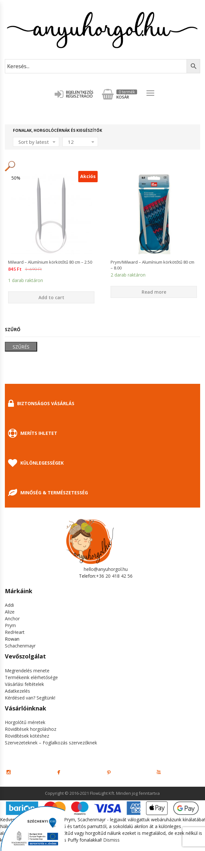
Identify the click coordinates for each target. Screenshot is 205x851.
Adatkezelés (17, 691)
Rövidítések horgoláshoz (30, 729)
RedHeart (15, 632)
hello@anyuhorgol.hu (106, 569)
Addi (9, 605)
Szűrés (21, 347)
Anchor (12, 618)
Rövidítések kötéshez (27, 736)
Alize (10, 612)
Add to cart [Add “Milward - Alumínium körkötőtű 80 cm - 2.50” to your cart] (51, 297)
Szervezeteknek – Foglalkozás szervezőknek (51, 743)
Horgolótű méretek (25, 722)
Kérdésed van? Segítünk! (30, 698)
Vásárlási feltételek (24, 684)
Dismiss (111, 840)
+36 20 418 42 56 (114, 576)
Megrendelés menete (27, 670)
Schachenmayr (20, 646)
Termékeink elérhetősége (31, 677)
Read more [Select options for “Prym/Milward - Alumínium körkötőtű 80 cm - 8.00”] (154, 292)
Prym (10, 625)
